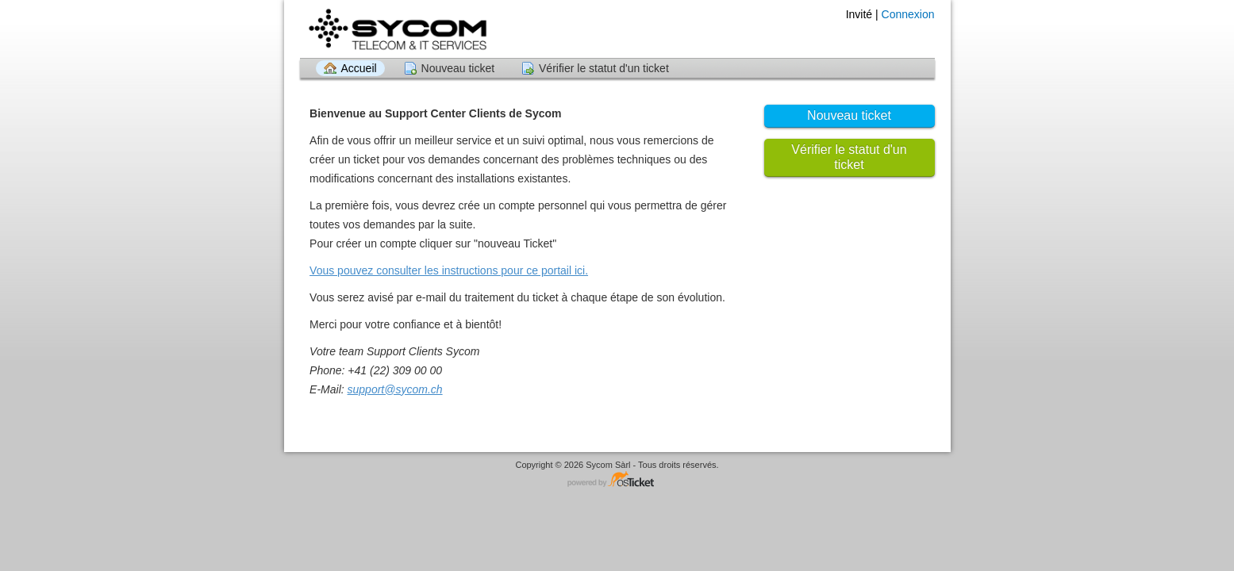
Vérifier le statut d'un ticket (604, 68)
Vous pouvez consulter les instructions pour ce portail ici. (448, 270)
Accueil (359, 68)
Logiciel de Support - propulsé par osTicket (617, 480)
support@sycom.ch (395, 389)
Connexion (908, 14)
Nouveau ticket (458, 68)
